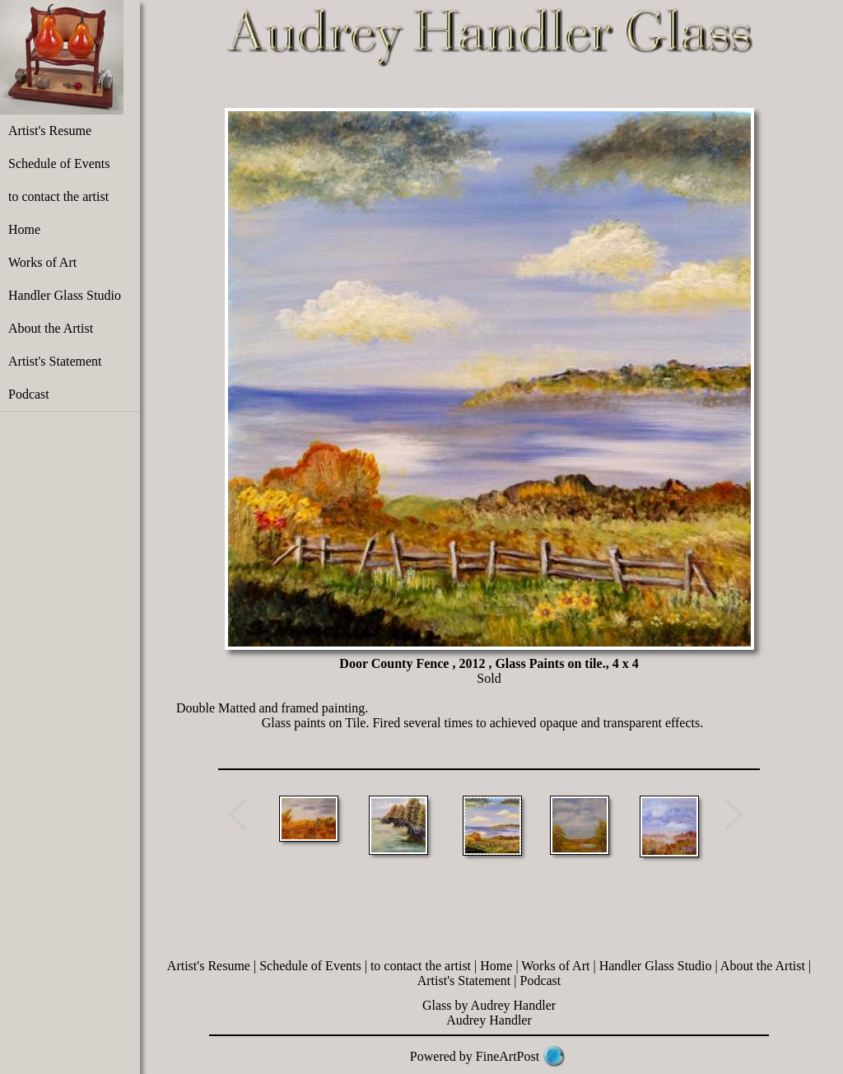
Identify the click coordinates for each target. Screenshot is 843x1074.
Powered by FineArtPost (474, 1056)
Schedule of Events (59, 163)
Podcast (28, 394)
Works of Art (42, 262)
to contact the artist (58, 196)
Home (24, 229)
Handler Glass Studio (64, 295)
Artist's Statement (55, 361)
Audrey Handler (489, 1020)
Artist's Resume (49, 131)
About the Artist (50, 328)
